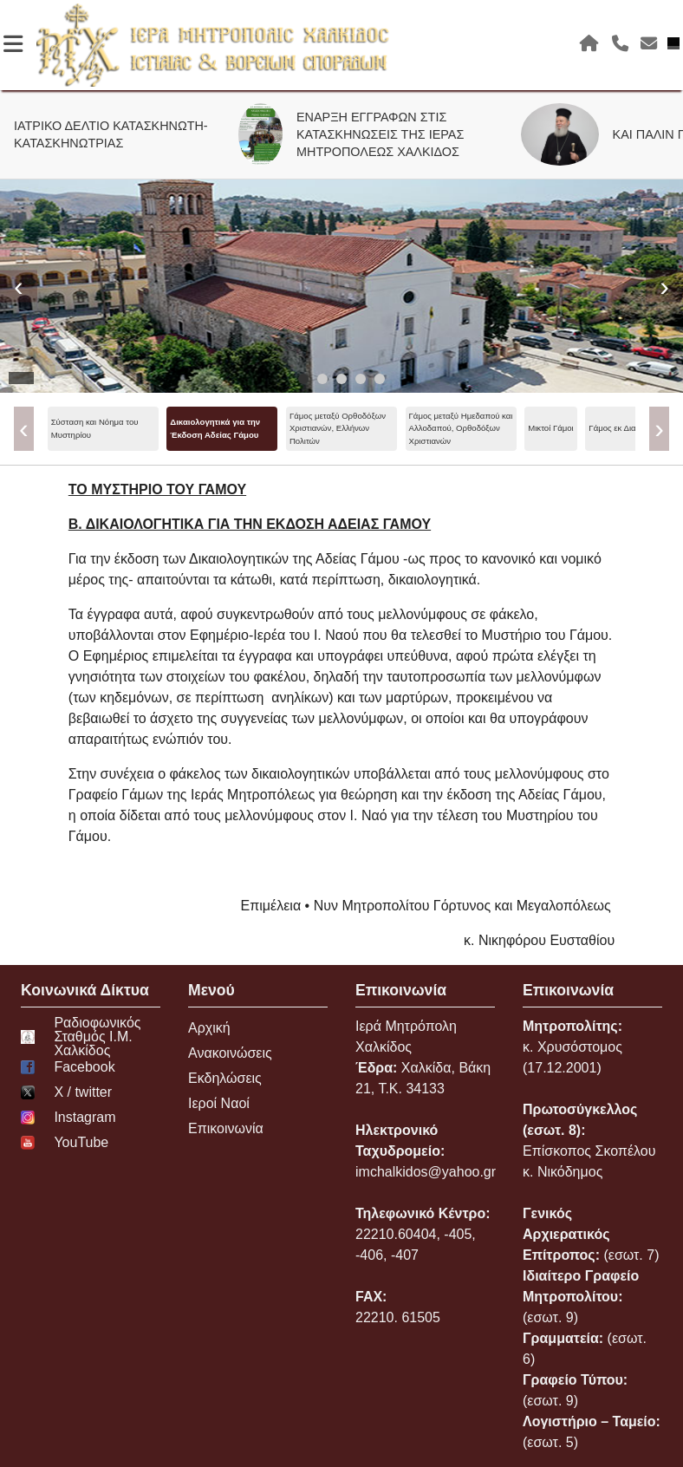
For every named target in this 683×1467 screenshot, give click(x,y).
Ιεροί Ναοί (219, 1103)
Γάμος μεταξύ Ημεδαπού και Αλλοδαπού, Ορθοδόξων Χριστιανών (461, 428)
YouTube (64, 1143)
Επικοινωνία (225, 1128)
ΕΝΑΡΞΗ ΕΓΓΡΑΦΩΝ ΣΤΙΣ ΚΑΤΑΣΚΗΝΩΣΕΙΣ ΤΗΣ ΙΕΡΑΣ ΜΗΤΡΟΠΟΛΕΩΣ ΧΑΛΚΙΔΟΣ (388, 134)
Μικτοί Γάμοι (551, 428)
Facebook (68, 1067)
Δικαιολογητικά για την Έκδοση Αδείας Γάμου (215, 428)
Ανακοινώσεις (230, 1053)
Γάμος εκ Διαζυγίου (624, 428)
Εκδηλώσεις (225, 1078)
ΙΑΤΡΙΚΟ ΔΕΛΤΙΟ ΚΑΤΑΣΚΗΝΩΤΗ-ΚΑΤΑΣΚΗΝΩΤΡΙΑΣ (119, 134)
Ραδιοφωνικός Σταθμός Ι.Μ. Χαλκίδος (81, 1037)
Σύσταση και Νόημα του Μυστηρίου (95, 428)
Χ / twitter (66, 1092)
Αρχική (209, 1027)
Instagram (68, 1118)
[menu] (342, 429)
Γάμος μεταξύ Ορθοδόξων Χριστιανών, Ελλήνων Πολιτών (337, 428)
